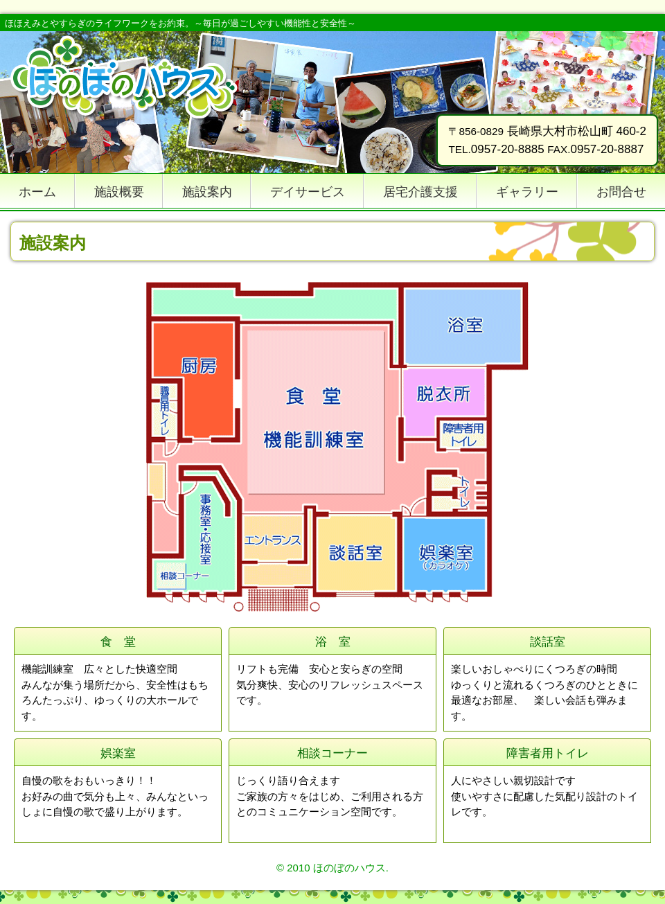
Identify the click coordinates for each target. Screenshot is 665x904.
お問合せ (621, 192)
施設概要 (119, 192)
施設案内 (207, 192)
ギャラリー (527, 192)
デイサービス (307, 192)
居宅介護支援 (420, 192)
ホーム (37, 192)
